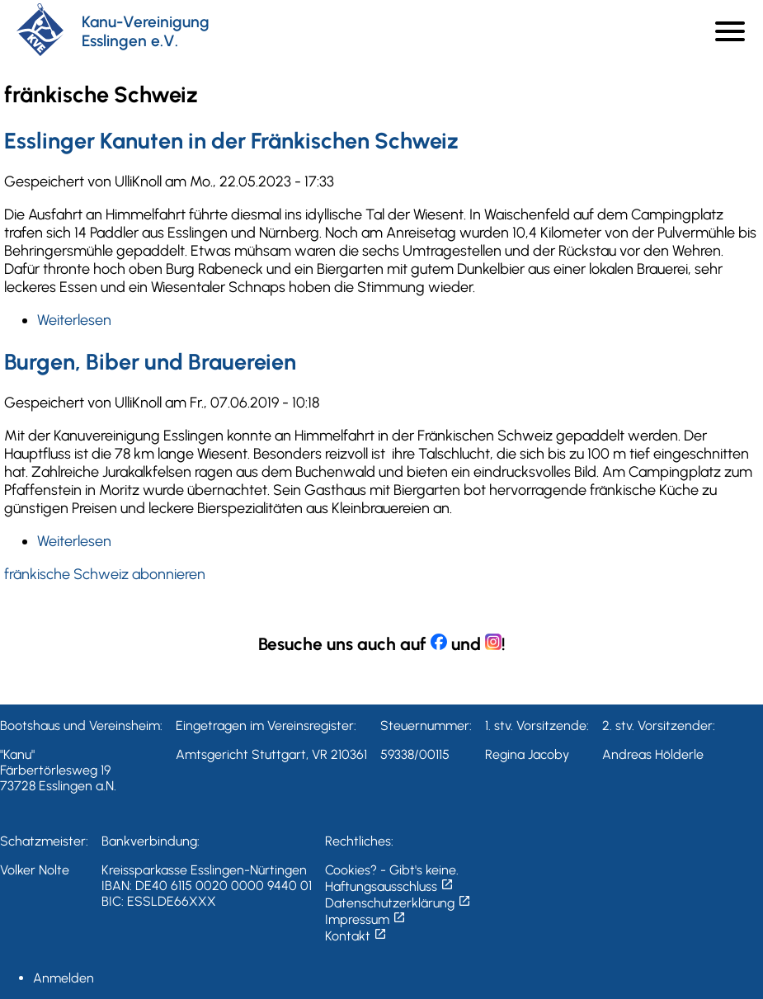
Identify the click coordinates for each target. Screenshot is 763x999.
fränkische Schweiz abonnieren (104, 574)
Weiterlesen (74, 320)
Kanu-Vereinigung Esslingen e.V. (146, 31)
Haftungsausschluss (389, 886)
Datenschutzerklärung (398, 903)
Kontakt (356, 936)
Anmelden (63, 978)
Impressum (365, 919)
